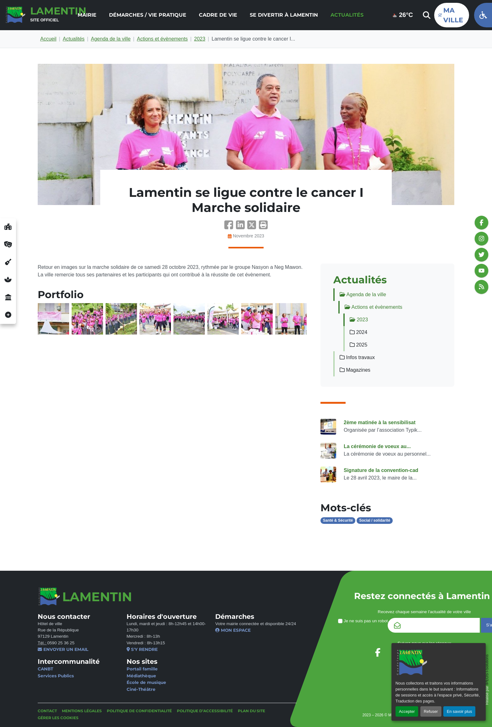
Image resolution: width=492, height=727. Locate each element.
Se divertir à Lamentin (284, 15)
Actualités (347, 15)
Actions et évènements (162, 39)
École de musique (146, 682)
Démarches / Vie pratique (147, 15)
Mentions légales (82, 710)
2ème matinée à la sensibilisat (380, 422)
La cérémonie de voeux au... (377, 446)
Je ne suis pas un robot (363, 621)
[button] (263, 227)
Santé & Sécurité (338, 520)
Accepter (407, 711)
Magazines (355, 370)
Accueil (48, 39)
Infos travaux (357, 357)
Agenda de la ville (110, 39)
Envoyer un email (63, 649)
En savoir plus (459, 711)
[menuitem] (87, 15)
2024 (358, 332)
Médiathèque (141, 675)
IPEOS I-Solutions (487, 669)
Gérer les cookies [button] (58, 717)
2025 (358, 344)
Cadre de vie (218, 15)
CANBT (45, 668)
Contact (47, 710)
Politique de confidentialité (139, 710)
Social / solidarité (374, 520)
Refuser (431, 711)
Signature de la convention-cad (381, 470)
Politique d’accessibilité (205, 710)
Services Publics (56, 675)
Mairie (87, 15)
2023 (199, 39)
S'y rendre (142, 649)
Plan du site (251, 710)
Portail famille (142, 668)
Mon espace (233, 630)
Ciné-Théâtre (141, 689)
